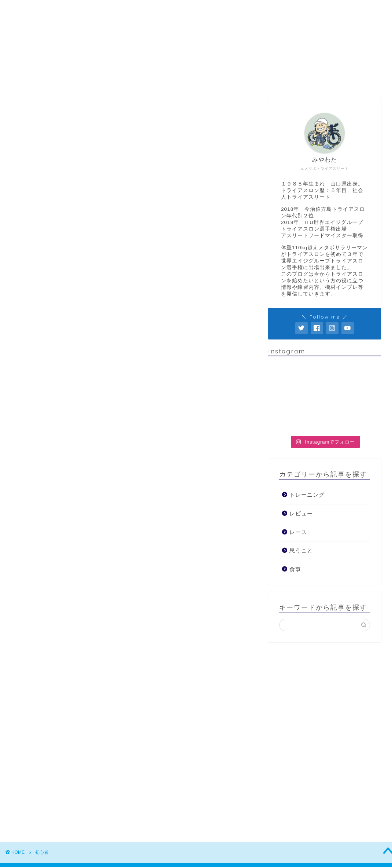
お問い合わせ (341, 79)
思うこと (228, 79)
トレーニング (138, 79)
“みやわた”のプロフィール (68, 79)
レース (267, 79)
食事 (300, 79)
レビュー (186, 79)
